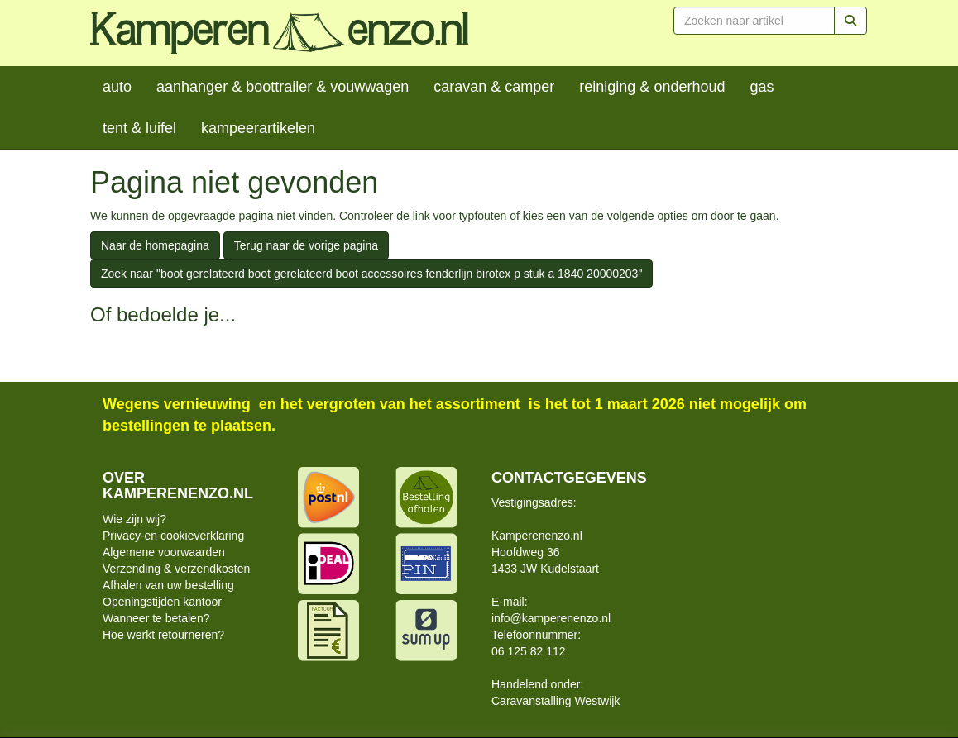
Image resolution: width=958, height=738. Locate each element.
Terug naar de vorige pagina (306, 245)
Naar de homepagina (155, 245)
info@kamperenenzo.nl (551, 618)
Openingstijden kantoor (162, 601)
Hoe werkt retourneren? (163, 634)
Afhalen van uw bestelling (168, 585)
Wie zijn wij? (134, 519)
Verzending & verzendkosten (176, 568)
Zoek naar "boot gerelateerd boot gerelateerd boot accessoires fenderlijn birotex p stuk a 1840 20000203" (371, 273)
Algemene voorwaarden (164, 552)
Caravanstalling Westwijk (555, 700)
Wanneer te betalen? (156, 618)
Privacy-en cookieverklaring (173, 535)
